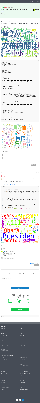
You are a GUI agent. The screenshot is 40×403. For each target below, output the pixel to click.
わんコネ (21, 387)
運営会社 (2, 349)
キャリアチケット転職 (4, 373)
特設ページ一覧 (3, 337)
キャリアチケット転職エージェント (25, 373)
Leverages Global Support (24, 389)
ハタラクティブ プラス (23, 375)
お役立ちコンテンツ (22, 335)
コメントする (33, 164)
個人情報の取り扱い (7, 350)
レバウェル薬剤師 (22, 385)
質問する (20, 309)
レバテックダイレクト (4, 345)
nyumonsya (37, 9)
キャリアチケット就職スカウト (24, 371)
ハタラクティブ (3, 375)
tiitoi (4, 178)
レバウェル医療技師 (22, 382)
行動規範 (2, 350)
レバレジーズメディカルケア (5, 387)
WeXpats (2, 389)
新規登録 (38, 1)
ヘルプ (21, 333)
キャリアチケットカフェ (4, 371)
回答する (20, 288)
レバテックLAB (22, 345)
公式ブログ (21, 328)
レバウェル (21, 378)
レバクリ (2, 378)
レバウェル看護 (22, 380)
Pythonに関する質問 (6, 3)
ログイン (34, 1)
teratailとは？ (3, 328)
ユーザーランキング (4, 335)
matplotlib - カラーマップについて (8, 184)
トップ (1, 3)
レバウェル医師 (3, 385)
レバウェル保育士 (3, 382)
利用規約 (5, 349)
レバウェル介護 (3, 380)
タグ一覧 (2, 333)
